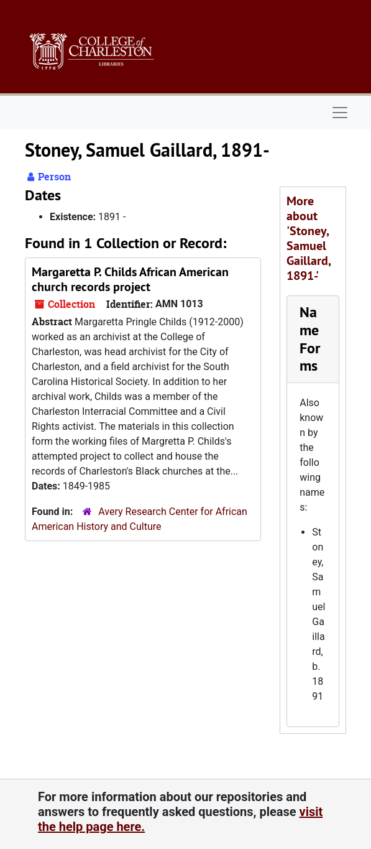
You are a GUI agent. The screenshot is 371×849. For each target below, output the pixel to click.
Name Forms (310, 338)
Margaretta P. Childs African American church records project (130, 279)
